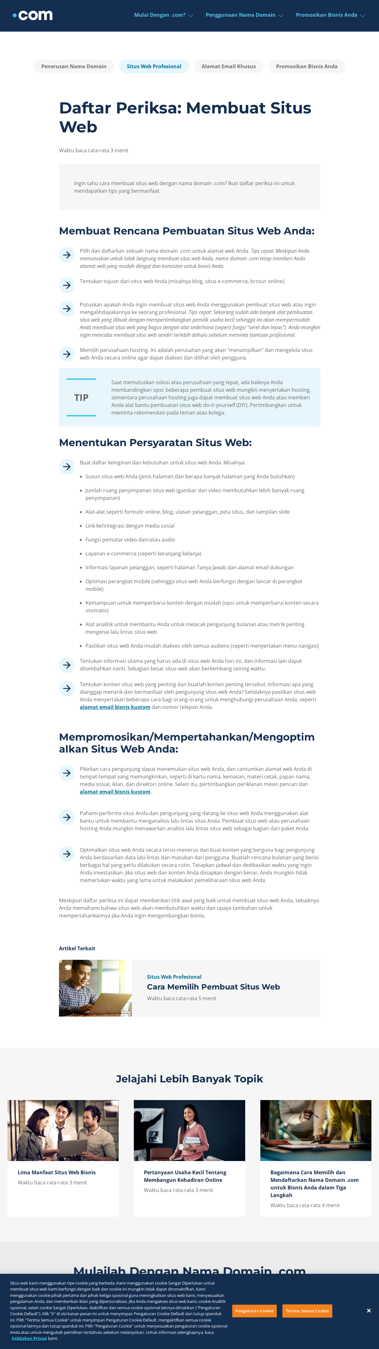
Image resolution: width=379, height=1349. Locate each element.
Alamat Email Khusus (229, 66)
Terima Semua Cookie (307, 1311)
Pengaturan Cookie (254, 1311)
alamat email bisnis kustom (115, 707)
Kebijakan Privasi (29, 1338)
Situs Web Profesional (154, 66)
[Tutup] (369, 1310)
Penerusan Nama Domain (74, 66)
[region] (189, 1311)
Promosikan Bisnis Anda (307, 66)
